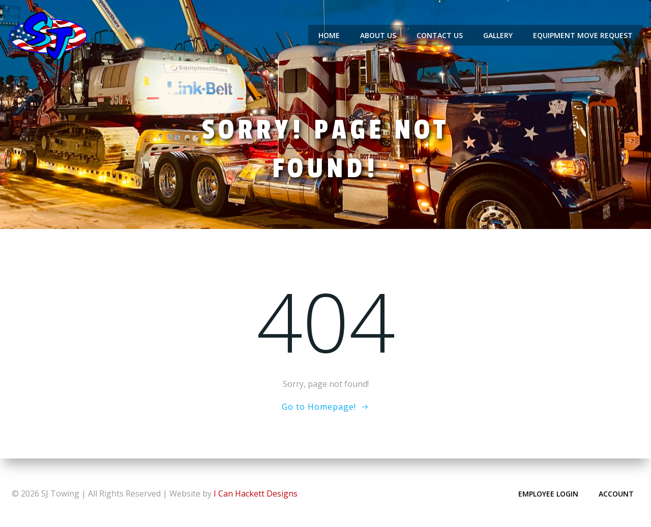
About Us (379, 35)
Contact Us (440, 35)
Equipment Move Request (583, 35)
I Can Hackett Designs (256, 493)
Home (329, 35)
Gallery (498, 35)
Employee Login (548, 493)
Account (615, 493)
